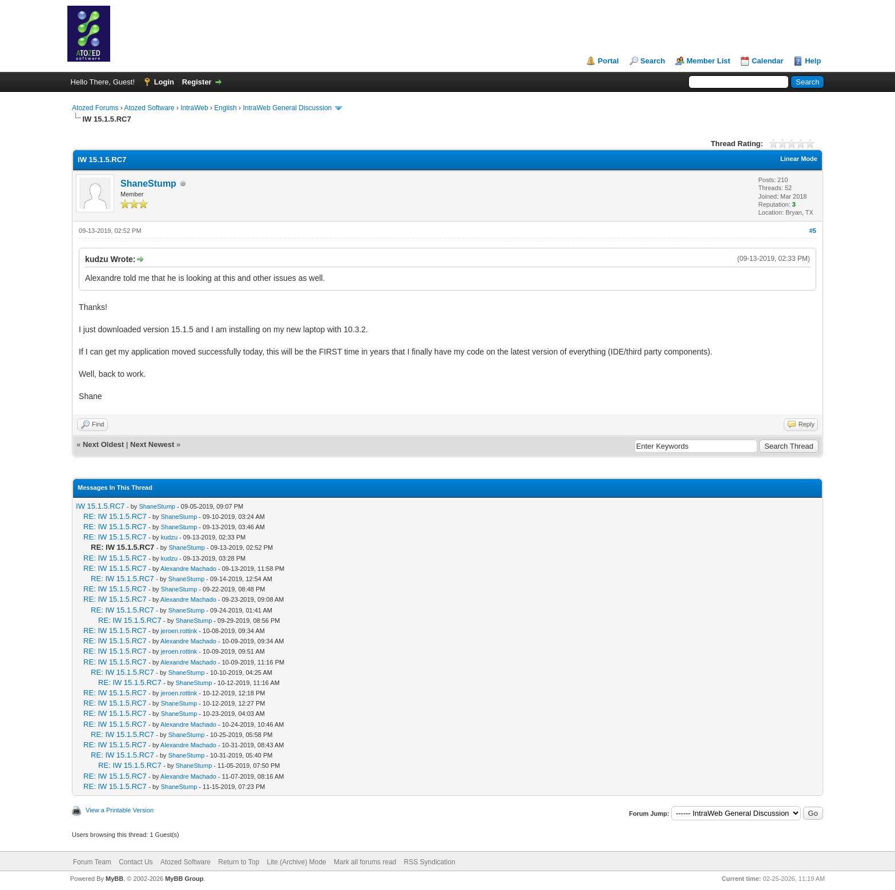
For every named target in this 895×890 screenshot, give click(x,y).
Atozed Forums (95, 108)
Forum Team (92, 862)
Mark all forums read (365, 862)
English (225, 108)
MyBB (114, 878)
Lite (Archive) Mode (296, 862)
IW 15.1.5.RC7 (100, 506)
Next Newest (152, 444)
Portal (608, 61)
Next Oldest (103, 444)
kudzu (169, 537)
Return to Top (238, 862)
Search (652, 61)
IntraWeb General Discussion (287, 108)
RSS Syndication (429, 862)
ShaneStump (148, 183)
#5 (812, 230)
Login (164, 82)
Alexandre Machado (188, 568)
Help (813, 61)
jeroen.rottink (179, 630)
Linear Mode (798, 158)
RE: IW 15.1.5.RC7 (115, 516)
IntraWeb (194, 108)
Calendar (768, 61)
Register (197, 82)
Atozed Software (149, 108)
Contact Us (135, 862)
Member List (709, 61)
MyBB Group (184, 878)
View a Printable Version (120, 810)
